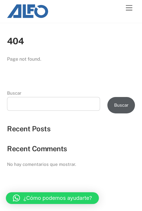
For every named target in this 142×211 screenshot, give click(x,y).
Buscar (14, 93)
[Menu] (129, 8)
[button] (52, 198)
